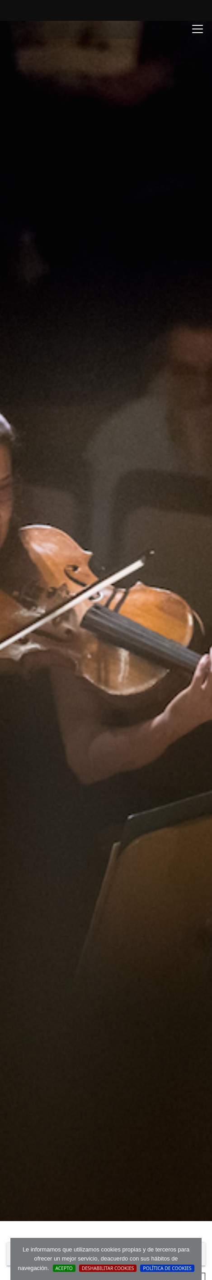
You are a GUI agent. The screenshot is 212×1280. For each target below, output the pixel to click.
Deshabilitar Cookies (108, 1268)
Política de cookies (167, 1268)
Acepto (64, 1268)
